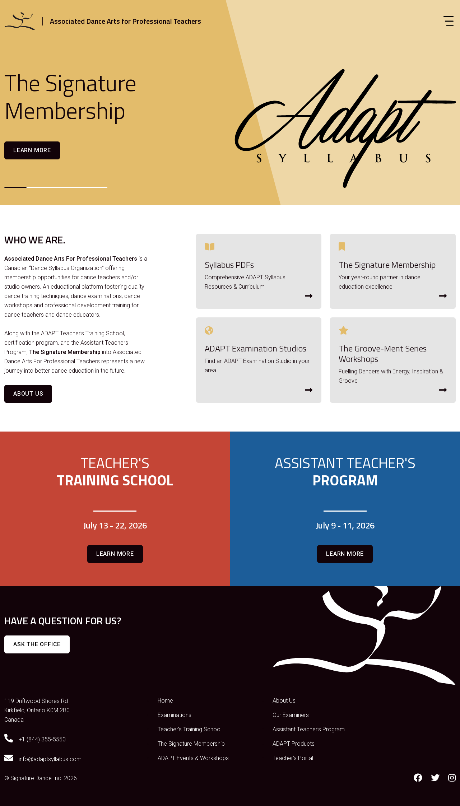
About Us (28, 393)
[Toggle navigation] (448, 21)
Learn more (32, 150)
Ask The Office (37, 644)
